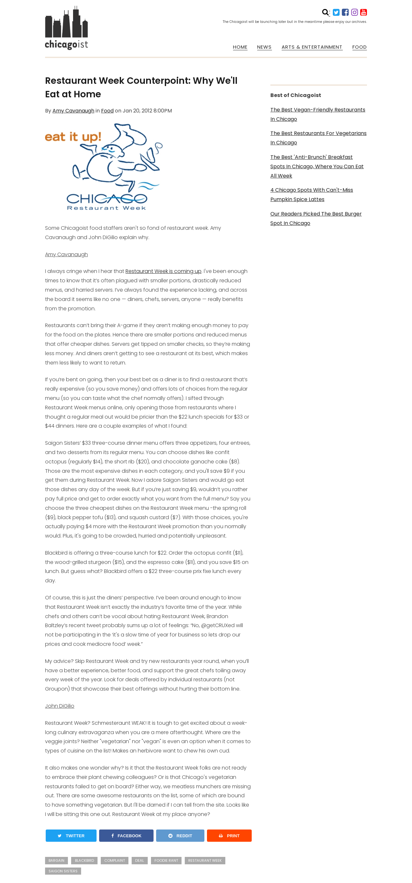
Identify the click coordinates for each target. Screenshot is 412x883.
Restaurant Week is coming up (163, 271)
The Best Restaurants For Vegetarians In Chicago (318, 138)
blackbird (84, 860)
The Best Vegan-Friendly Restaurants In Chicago (317, 114)
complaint (114, 860)
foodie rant (166, 860)
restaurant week (205, 860)
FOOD (359, 47)
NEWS (264, 47)
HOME (240, 47)
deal (139, 860)
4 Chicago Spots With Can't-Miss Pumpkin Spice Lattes (311, 194)
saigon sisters (63, 871)
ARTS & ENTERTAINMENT (312, 47)
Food (107, 110)
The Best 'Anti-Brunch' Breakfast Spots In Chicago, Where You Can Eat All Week (317, 166)
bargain (56, 860)
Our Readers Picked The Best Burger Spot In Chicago (316, 218)
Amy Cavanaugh (73, 110)
